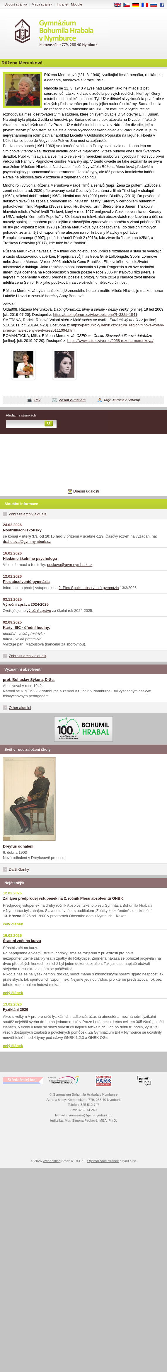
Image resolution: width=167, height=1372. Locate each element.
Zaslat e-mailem (72, 400)
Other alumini (20, 707)
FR (146, 5)
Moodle (76, 4)
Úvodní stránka (15, 4)
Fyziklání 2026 (15, 1009)
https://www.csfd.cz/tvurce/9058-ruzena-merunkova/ (110, 340)
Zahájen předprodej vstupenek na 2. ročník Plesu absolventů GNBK (63, 898)
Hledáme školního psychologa (30, 558)
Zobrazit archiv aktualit (27, 514)
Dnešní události (86, 491)
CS (128, 5)
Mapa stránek (42, 4)
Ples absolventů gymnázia (26, 581)
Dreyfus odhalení (18, 846)
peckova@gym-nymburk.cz (70, 564)
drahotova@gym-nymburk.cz (27, 541)
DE (137, 5)
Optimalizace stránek (103, 1161)
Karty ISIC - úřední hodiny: (26, 627)
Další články (19, 869)
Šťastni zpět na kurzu (22, 941)
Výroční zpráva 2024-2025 (26, 604)
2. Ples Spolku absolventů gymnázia (89, 588)
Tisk (37, 400)
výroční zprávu (39, 610)
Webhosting (52, 1161)
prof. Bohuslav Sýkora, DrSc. (28, 679)
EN (119, 5)
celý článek (13, 924)
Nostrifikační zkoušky (22, 530)
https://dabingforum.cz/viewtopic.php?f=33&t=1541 (95, 314)
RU (155, 5)
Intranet (62, 4)
